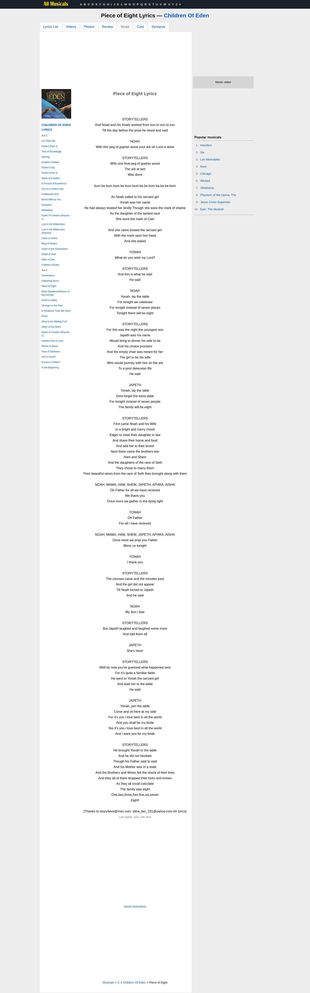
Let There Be (48, 141)
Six (202, 152)
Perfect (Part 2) (50, 173)
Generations (48, 275)
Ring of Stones (49, 243)
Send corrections (135, 906)
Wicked (205, 180)
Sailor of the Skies (51, 326)
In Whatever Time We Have (56, 310)
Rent (203, 166)
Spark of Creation (51, 178)
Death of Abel (49, 254)
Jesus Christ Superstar (215, 202)
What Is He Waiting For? (54, 321)
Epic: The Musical (212, 209)
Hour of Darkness (51, 351)
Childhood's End (50, 194)
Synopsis (158, 27)
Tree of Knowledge (51, 151)
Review (107, 27)
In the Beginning (50, 367)
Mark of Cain (48, 259)
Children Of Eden (186, 15)
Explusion (47, 204)
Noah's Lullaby (49, 300)
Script (125, 27)
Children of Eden (50, 264)
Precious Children (51, 362)
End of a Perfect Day (52, 189)
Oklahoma (207, 187)
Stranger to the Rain (52, 305)
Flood (44, 316)
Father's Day (48, 167)
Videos (71, 27)
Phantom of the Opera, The (218, 195)
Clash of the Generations (55, 249)
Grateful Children (51, 162)
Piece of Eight (49, 286)
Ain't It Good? (49, 356)
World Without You (51, 199)
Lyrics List (50, 27)
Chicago (205, 173)
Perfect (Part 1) (50, 146)
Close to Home (49, 238)
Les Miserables (210, 159)
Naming (46, 157)
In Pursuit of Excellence (54, 183)
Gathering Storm (50, 280)
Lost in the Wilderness (53, 224)
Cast (140, 27)
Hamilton (206, 145)
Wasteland (47, 210)
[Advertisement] (116, 61)
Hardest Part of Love (52, 340)
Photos (89, 27)
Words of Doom (50, 346)
